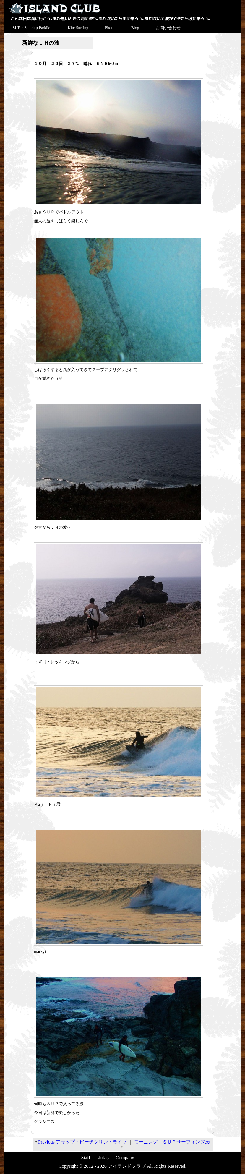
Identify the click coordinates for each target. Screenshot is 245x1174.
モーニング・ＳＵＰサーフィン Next (172, 1141)
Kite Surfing (78, 28)
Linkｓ (103, 1157)
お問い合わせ (168, 28)
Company (125, 1157)
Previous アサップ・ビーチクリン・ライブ (82, 1141)
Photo (110, 28)
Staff (85, 1157)
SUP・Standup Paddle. (32, 28)
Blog (135, 28)
